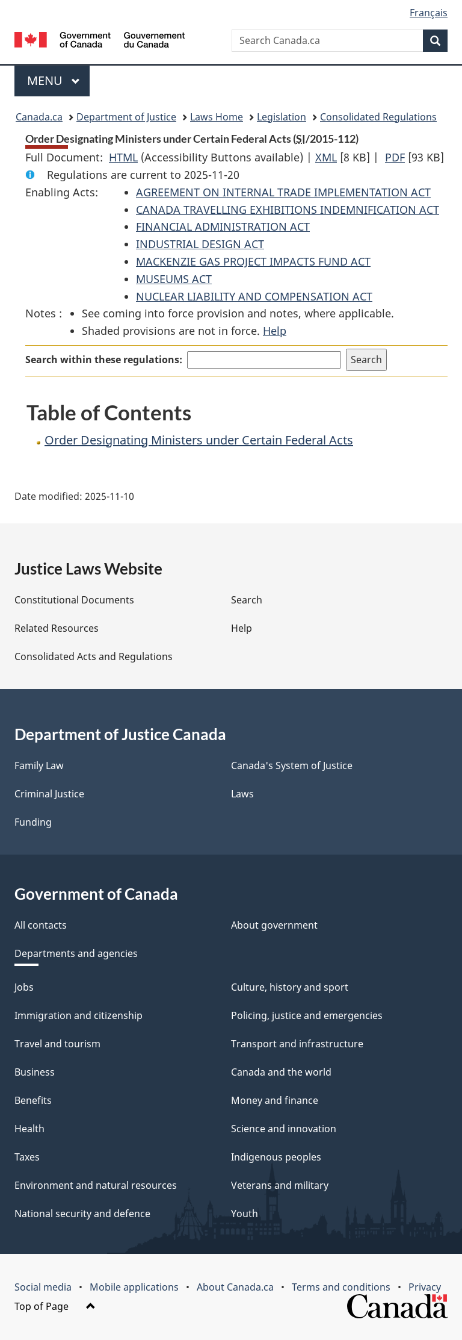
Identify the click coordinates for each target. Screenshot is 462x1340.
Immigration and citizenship (78, 1015)
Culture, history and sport (289, 987)
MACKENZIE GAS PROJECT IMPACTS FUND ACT (253, 261)
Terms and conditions (341, 1287)
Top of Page (55, 1306)
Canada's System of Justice (292, 765)
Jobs (24, 987)
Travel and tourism (57, 1043)
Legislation (281, 116)
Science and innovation (283, 1128)
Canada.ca (39, 116)
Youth (244, 1213)
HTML (123, 157)
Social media (43, 1287)
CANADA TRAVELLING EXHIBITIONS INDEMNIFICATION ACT (287, 209)
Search (246, 599)
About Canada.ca (235, 1287)
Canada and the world (281, 1072)
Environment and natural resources (95, 1185)
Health (29, 1128)
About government (274, 925)
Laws (242, 793)
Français (429, 12)
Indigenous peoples (276, 1157)
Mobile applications (134, 1287)
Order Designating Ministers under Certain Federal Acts (199, 440)
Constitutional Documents (74, 599)
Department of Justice (126, 116)
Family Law (39, 765)
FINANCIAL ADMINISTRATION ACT (223, 226)
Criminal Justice (49, 793)
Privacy (424, 1287)
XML (326, 157)
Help (274, 330)
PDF (395, 157)
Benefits (33, 1100)
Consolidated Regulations (378, 116)
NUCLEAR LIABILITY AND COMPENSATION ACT (254, 296)
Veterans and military (279, 1185)
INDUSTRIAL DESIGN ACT (200, 244)
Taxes (27, 1157)
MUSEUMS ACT (174, 279)
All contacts (40, 925)
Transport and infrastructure (297, 1043)
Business (34, 1072)
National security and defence (82, 1213)
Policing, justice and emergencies (307, 1015)
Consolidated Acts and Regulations (93, 656)
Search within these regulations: (103, 359)
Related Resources (56, 628)
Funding (33, 822)
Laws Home (216, 116)
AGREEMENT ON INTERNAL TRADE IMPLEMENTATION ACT (283, 192)
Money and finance (274, 1100)
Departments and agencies (76, 953)
